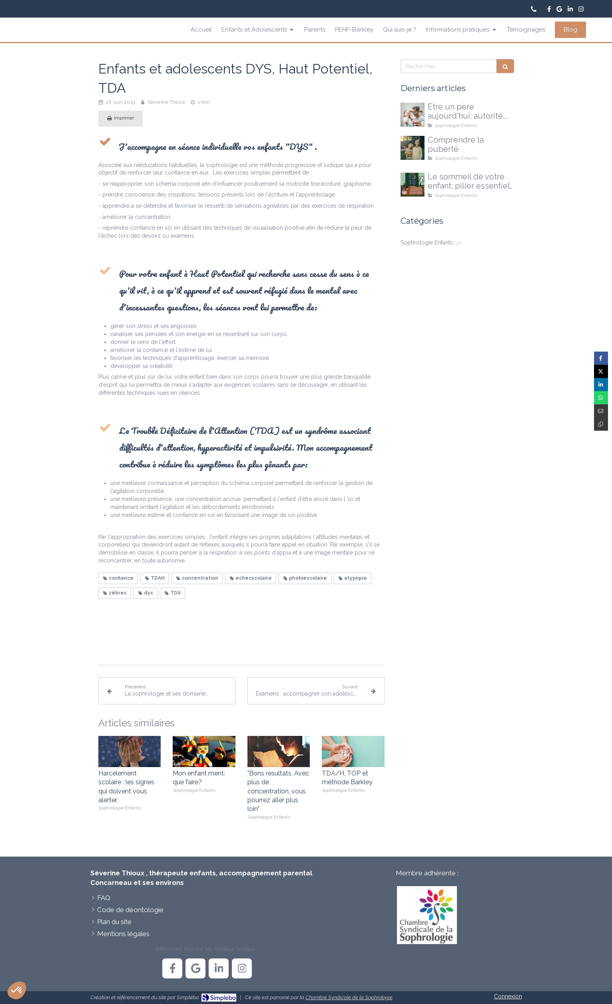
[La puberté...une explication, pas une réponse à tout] (413, 148)
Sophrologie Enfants (427, 242)
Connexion (508, 996)
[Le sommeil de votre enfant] (413, 185)
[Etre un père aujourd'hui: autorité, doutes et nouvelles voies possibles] (413, 115)
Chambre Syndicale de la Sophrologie (349, 997)
